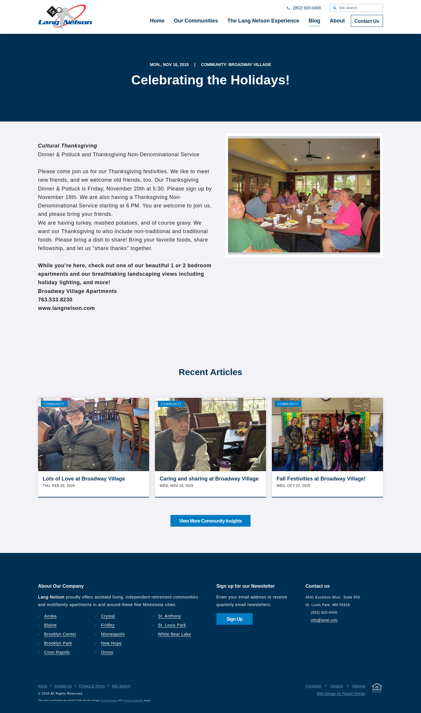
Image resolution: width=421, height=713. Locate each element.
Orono (107, 652)
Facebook (313, 686)
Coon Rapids (57, 652)
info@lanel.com (324, 620)
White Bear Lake (174, 634)
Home (42, 686)
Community (54, 404)
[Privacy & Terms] (377, 689)
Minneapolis (113, 634)
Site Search (121, 686)
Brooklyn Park (58, 643)
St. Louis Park (172, 625)
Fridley (108, 625)
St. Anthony (169, 616)
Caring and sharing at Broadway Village (209, 479)
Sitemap (358, 686)
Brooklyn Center (60, 634)
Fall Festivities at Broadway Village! (321, 479)
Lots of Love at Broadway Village (84, 479)
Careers (336, 686)
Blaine (50, 625)
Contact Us (63, 686)
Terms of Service (133, 700)
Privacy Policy (109, 700)
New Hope (111, 643)
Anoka (50, 616)
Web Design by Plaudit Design (341, 693)
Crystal (108, 616)
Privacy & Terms (92, 686)
